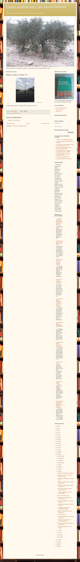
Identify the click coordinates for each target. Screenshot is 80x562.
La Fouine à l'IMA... (61, 514)
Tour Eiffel (15, 113)
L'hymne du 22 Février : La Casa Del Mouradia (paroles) (59, 262)
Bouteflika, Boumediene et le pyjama (65, 473)
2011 (57, 542)
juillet (59, 466)
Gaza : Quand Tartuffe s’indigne (59, 383)
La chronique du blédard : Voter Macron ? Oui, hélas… (59, 242)
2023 (57, 432)
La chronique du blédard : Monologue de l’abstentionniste (59, 325)
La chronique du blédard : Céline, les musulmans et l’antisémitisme (59, 345)
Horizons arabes (59, 109)
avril (59, 530)
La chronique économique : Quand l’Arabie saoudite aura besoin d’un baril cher (59, 222)
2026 (57, 426)
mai (58, 471)
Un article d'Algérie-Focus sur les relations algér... (64, 493)
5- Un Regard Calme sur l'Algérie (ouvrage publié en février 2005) (63, 151)
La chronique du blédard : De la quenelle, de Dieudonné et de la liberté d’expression (59, 404)
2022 (57, 434)
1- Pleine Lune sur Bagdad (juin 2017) (64, 139)
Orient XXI (58, 111)
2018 (57, 443)
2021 (57, 437)
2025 (57, 428)
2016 (57, 447)
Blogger (42, 555)
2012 (57, 539)
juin (58, 469)
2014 (57, 452)
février (59, 534)
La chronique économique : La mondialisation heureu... (64, 508)
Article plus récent (10, 123)
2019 (57, 441)
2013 (57, 454)
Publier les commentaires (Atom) (19, 125)
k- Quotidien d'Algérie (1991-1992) (63, 158)
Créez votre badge (58, 126)
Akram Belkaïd (57, 123)
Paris (12, 113)
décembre (60, 456)
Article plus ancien (45, 123)
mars (59, 532)
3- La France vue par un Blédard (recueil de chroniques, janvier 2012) (65, 145)
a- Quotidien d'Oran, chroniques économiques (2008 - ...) (63, 154)
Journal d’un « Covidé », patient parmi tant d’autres (59, 281)
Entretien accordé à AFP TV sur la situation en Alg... (64, 476)
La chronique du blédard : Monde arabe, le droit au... (64, 489)
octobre (59, 460)
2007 (57, 546)
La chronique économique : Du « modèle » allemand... (64, 520)
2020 (57, 439)
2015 (57, 450)
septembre (60, 462)
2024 (57, 430)
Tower (19, 113)
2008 (57, 544)
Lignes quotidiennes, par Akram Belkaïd (36, 7)
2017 (57, 445)
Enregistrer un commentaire (14, 120)
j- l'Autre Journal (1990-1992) (62, 156)
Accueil (28, 123)
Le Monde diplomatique (61, 108)
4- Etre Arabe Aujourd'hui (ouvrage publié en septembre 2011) (63, 148)
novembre (60, 458)
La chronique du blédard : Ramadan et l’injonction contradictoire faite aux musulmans (59, 302)
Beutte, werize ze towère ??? (63, 495)
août (59, 464)
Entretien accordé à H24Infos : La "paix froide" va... (64, 498)
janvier (59, 537)
